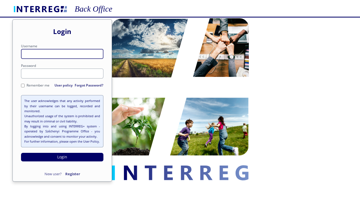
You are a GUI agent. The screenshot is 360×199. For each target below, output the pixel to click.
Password (28, 65)
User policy (63, 85)
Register (72, 173)
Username (29, 46)
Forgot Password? (89, 85)
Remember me (35, 85)
